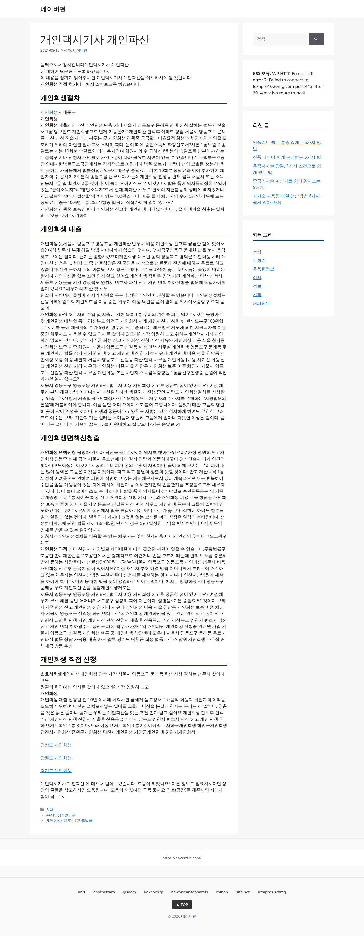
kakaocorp (153, 891)
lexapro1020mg (272, 891)
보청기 (259, 260)
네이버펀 (53, 9)
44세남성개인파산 (60, 815)
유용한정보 (263, 269)
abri (81, 891)
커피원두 (261, 303)
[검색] (316, 39)
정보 (257, 286)
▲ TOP (182, 904)
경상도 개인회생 (56, 745)
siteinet (243, 891)
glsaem (129, 891)
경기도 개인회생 (56, 770)
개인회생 (49, 112)
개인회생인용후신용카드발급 (69, 820)
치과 (49, 809)
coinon (222, 891)
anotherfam (104, 891)
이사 (257, 277)
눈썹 (257, 252)
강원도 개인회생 (56, 758)
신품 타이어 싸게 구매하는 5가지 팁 (287, 157)
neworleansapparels (189, 891)
